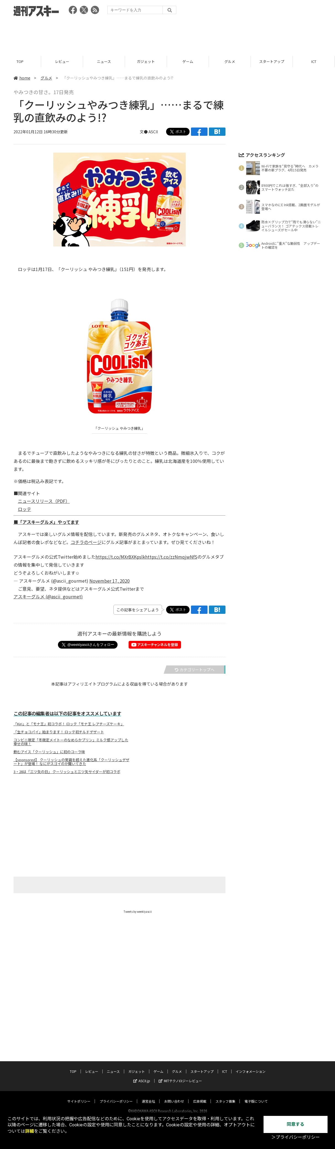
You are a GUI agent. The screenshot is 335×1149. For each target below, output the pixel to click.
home (22, 78)
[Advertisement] (167, 34)
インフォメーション (250, 1066)
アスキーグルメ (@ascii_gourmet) (48, 596)
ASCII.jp (141, 1075)
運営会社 (148, 1096)
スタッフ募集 (225, 1096)
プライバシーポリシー (116, 1096)
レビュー (63, 61)
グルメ (230, 61)
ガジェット (147, 61)
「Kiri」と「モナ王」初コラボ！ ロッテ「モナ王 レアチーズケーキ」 (69, 724)
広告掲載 (199, 1096)
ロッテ (24, 509)
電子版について (256, 1096)
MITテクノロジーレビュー (180, 1075)
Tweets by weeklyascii (138, 911)
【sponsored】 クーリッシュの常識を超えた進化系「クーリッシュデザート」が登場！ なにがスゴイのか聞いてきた (71, 762)
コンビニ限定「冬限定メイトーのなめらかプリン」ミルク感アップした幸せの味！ (71, 742)
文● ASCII (149, 131)
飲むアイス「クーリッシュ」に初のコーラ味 (49, 752)
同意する (295, 1124)
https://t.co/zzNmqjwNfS (171, 556)
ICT (224, 1066)
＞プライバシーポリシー (295, 1137)
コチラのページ (86, 542)
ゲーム (188, 61)
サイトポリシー (79, 1096)
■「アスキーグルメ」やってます (46, 522)
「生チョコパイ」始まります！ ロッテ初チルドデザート (59, 732)
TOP (20, 61)
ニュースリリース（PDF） (44, 501)
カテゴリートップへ (194, 669)
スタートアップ (272, 61)
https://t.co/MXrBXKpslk (120, 556)
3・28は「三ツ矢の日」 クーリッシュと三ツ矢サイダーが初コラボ (67, 772)
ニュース (105, 61)
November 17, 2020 (109, 580)
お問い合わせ (174, 1096)
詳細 (29, 1131)
